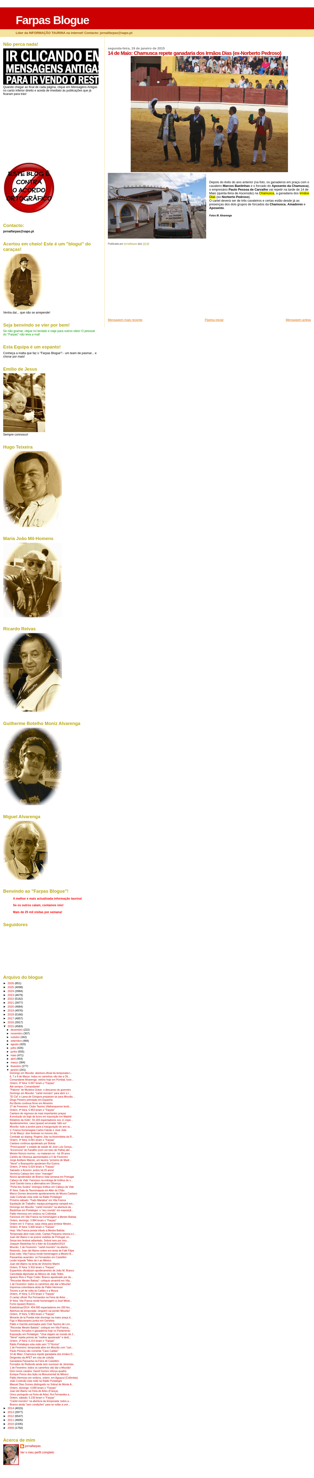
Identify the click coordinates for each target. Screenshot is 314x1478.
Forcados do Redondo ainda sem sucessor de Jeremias (42, 1364)
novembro (17, 1033)
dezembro (17, 1029)
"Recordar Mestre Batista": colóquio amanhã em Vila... (41, 1280)
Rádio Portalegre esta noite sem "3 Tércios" (35, 1344)
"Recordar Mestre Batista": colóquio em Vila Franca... (40, 1327)
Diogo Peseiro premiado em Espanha (31, 1100)
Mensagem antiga (298, 320)
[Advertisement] (145, 283)
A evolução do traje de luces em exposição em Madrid (40, 1116)
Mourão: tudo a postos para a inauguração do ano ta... (41, 1126)
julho (14, 1047)
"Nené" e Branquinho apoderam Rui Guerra (34, 1163)
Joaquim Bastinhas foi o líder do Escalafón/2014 (37, 1243)
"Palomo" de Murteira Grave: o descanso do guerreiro (40, 1089)
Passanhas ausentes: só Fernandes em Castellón (38, 1257)
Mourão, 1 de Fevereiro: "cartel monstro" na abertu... (40, 1247)
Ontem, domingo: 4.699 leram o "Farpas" (33, 1388)
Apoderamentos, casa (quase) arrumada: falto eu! (38, 1123)
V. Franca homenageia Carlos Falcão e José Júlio (38, 1130)
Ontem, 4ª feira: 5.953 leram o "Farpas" (32, 1110)
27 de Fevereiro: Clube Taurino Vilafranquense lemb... (40, 1106)
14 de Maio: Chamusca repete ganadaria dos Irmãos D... (42, 1354)
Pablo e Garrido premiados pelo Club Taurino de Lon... (41, 1324)
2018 (11, 1014)
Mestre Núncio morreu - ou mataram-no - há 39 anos (40, 1153)
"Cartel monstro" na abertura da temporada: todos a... (40, 1401)
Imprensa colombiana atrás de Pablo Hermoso (36, 1287)
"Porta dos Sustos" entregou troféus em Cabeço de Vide (42, 1187)
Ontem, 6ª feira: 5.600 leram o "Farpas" (32, 1227)
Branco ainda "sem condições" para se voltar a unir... (40, 1404)
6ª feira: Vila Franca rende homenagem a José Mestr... (41, 1300)
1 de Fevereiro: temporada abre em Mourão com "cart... (41, 1347)
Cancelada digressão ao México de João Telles (37, 1274)
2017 (11, 1018)
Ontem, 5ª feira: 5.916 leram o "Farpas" (32, 1267)
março (15, 1062)
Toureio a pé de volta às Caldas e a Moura (34, 1290)
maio (14, 1055)
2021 (11, 1002)
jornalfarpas (33, 1446)
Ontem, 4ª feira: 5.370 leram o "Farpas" (32, 1294)
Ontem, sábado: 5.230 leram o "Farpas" (32, 1397)
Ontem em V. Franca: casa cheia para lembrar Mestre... (41, 1223)
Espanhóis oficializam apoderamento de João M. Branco (42, 1270)
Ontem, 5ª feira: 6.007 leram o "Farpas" (32, 1083)
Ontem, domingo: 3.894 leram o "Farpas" (33, 1220)
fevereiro (16, 1066)
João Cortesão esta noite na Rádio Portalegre (36, 1197)
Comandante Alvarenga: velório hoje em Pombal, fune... (42, 1079)
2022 (11, 998)
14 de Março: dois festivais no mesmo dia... (34, 1133)
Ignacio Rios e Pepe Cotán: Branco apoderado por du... (41, 1277)
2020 (11, 1006)
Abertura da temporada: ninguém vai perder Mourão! (40, 1311)
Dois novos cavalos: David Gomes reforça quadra (38, 1371)
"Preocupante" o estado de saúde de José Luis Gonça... (42, 1147)
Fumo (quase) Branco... (23, 1304)
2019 (11, 1010)
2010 (11, 1423)
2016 (11, 1022)
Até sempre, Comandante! (25, 1086)
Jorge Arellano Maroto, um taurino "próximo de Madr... (40, 1160)
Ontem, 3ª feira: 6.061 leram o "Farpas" (32, 1140)
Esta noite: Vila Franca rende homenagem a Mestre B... (41, 1253)
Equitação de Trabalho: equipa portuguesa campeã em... (42, 1203)
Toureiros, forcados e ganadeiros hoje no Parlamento (40, 1330)
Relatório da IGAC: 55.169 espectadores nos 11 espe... (41, 1120)
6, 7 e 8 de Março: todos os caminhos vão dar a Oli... (40, 1076)
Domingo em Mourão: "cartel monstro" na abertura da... (41, 1207)
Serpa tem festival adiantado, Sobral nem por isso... (39, 1240)
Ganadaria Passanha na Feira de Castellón (34, 1361)
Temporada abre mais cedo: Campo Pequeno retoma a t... (43, 1234)
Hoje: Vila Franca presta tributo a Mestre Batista (37, 1230)
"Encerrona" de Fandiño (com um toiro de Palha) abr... (41, 1150)
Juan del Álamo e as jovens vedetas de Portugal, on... (40, 1237)
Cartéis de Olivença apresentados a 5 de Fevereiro (39, 1157)
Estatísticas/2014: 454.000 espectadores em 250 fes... (41, 1307)
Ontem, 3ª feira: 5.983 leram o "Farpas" (32, 1314)
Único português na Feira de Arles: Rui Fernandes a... (40, 1394)
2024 (11, 991)
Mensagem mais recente (125, 320)
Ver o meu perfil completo (37, 1452)
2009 (11, 1427)
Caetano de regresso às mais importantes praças (38, 1113)
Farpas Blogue (52, 20)
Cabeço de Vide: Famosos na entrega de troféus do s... (41, 1180)
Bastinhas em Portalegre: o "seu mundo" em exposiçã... (41, 1210)
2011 (11, 1419)
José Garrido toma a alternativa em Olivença (35, 1183)
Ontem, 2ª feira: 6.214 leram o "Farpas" (32, 1341)
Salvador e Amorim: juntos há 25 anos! (32, 1170)
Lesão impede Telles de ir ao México (30, 1260)
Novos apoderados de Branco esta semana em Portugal (42, 1177)
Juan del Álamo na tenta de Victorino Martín (35, 1264)
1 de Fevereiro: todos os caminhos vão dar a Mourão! (40, 1284)
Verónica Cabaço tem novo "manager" (31, 1173)
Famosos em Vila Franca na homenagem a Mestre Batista (43, 1217)
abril (13, 1058)
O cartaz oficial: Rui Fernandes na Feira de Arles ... (39, 1297)
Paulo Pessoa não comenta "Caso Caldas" (34, 1351)
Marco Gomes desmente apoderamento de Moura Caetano (43, 1193)
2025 (11, 987)
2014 (11, 1408)
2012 (11, 1416)
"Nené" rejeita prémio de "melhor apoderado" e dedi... (40, 1337)
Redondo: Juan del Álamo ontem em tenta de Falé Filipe (42, 1250)
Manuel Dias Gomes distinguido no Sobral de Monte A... (42, 1384)
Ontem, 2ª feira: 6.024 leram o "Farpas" (32, 1166)
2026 (11, 983)
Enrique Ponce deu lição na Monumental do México (39, 1374)
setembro (17, 1040)
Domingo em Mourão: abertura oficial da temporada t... (41, 1073)
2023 (11, 994)
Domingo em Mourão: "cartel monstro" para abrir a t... (40, 1093)
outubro (15, 1037)
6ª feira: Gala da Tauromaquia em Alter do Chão (37, 1190)
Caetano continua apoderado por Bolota (33, 1143)
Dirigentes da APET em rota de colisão (32, 1357)
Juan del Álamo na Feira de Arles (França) (34, 1391)
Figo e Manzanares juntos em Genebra (32, 1320)
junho (14, 1051)
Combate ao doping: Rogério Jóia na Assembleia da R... (42, 1136)
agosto (15, 1044)
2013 (11, 1412)
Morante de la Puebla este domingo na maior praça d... (41, 1317)
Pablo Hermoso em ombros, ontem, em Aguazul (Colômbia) (44, 1377)
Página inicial (214, 320)
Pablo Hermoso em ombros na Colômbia (33, 1213)
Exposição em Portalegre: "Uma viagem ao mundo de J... (42, 1334)
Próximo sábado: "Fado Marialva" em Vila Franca (38, 1200)
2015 (11, 1026)
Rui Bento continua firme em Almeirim (31, 1103)
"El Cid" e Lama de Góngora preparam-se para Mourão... (42, 1096)
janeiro (15, 1069)
